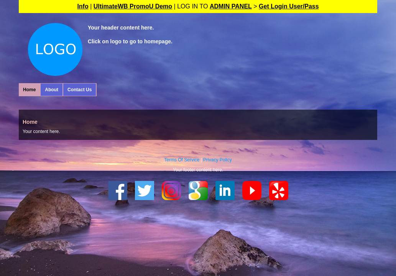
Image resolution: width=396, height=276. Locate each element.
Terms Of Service (181, 160)
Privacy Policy (217, 160)
